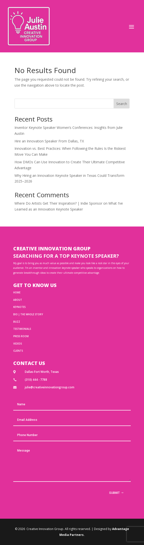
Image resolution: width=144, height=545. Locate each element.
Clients (18, 350)
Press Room (21, 336)
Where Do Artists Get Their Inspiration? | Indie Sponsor (58, 203)
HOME (16, 292)
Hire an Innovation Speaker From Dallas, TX (49, 141)
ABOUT (17, 300)
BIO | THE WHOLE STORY (28, 314)
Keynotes (19, 307)
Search (121, 103)
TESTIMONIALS (22, 329)
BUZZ (16, 321)
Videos (17, 343)
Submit (114, 493)
